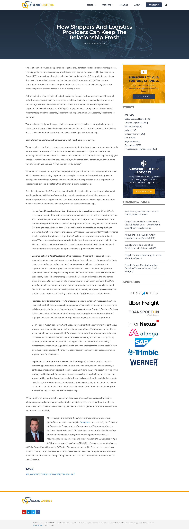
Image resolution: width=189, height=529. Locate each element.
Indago (128, 130)
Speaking (123, 5)
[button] (165, 4)
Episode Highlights (133, 122)
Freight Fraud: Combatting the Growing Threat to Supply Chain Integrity (141, 268)
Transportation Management (138, 149)
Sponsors (107, 4)
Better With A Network (135, 119)
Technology (130, 145)
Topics (91, 4)
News (127, 137)
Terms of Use (37, 525)
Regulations (130, 141)
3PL (27, 474)
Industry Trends (132, 134)
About (138, 4)
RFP (58, 474)
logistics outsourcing (43, 474)
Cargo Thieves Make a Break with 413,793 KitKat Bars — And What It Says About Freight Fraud (142, 224)
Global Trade (131, 126)
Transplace (68, 474)
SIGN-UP (155, 5)
